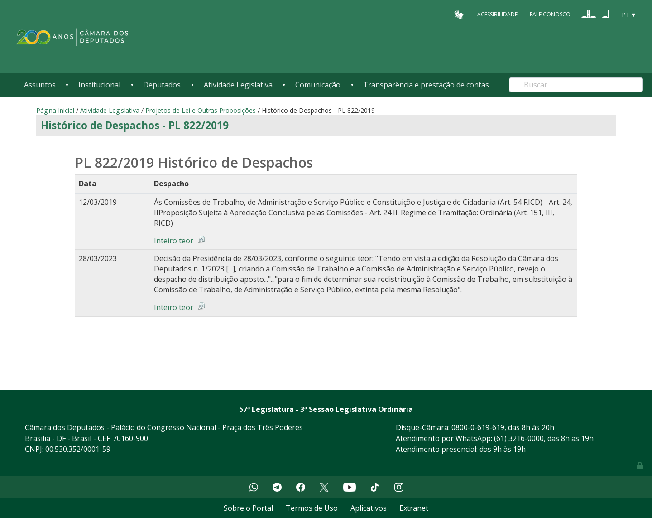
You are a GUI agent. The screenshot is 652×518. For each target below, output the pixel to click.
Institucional (99, 85)
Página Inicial (55, 110)
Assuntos (40, 85)
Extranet (413, 508)
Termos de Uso (312, 508)
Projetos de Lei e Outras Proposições (200, 110)
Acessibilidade (497, 14)
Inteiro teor (173, 241)
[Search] (576, 84)
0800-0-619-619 (477, 427)
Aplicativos (368, 508)
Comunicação (317, 85)
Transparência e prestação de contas (426, 85)
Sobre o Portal (248, 508)
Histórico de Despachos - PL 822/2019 (135, 125)
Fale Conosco (550, 14)
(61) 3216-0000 (519, 438)
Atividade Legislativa (238, 85)
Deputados (162, 85)
